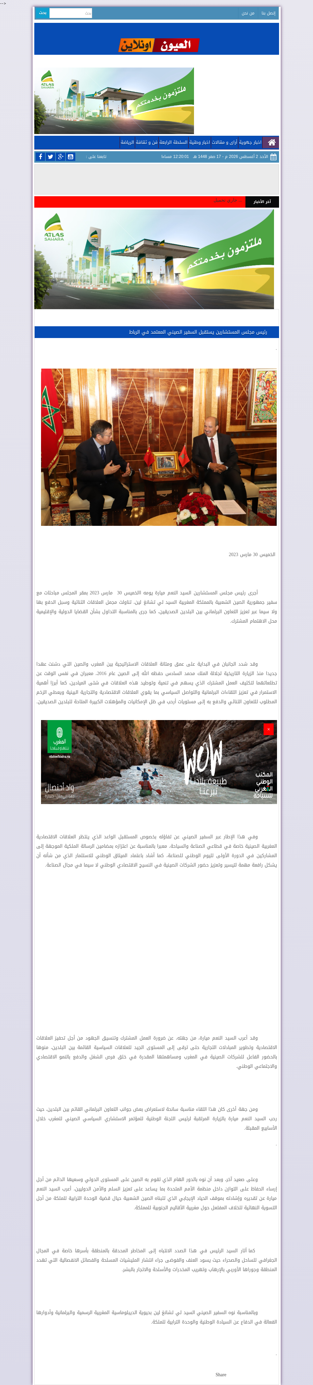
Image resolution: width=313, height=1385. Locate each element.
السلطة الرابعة (173, 142)
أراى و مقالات (224, 142)
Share (221, 1374)
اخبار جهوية (250, 142)
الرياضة (127, 142)
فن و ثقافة (147, 142)
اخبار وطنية (199, 142)
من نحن (248, 13)
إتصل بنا (268, 13)
